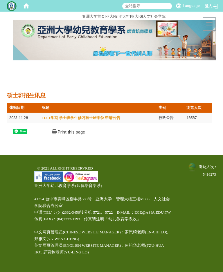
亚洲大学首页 (93, 16)
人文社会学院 (154, 16)
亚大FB (112, 16)
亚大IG (136, 16)
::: (60, 15)
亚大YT (124, 16)
